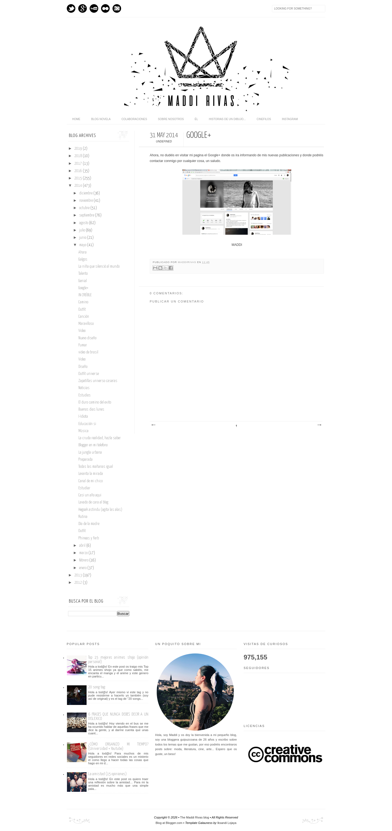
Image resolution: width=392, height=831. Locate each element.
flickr (105, 8)
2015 (78, 178)
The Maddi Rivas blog (194, 817)
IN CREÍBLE (84, 295)
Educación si (87, 424)
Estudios (84, 395)
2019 (78, 149)
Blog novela (101, 119)
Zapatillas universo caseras (97, 381)
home (76, 119)
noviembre (86, 201)
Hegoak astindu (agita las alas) (100, 510)
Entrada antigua (319, 425)
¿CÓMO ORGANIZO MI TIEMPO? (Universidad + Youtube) (118, 746)
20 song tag (96, 687)
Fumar (82, 345)
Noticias (84, 388)
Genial (82, 281)
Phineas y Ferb (88, 538)
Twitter (71, 8)
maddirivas (187, 262)
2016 (78, 171)
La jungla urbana (90, 452)
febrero (84, 560)
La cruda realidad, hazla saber (99, 438)
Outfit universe (88, 374)
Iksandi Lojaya (226, 822)
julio (82, 230)
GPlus (82, 8)
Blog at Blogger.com (169, 822)
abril (82, 546)
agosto (84, 223)
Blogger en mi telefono (93, 445)
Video (81, 331)
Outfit (82, 309)
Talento (83, 274)
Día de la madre (88, 524)
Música (83, 431)
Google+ (83, 288)
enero (83, 568)
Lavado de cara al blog (93, 502)
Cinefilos (264, 119)
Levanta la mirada (90, 474)
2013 (78, 575)
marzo (83, 553)
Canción (83, 317)
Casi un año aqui (89, 495)
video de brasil (88, 352)
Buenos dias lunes (91, 409)
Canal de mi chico (90, 481)
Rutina (82, 517)
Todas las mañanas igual (95, 467)
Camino (83, 302)
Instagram (116, 8)
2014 (78, 186)
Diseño (82, 367)
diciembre (86, 193)
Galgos (82, 259)
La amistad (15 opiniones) (107, 774)
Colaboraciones (134, 119)
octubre (84, 208)
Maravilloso (86, 324)
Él (196, 119)
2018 (78, 156)
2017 (78, 164)
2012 (78, 583)
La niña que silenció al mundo (99, 266)
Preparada (85, 460)
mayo (83, 245)
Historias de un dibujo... (227, 119)
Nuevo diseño (87, 338)
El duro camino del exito (94, 402)
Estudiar (84, 488)
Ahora (82, 252)
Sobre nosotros (171, 119)
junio (83, 238)
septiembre (87, 215)
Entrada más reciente (153, 425)
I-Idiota (83, 416)
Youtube (94, 8)
